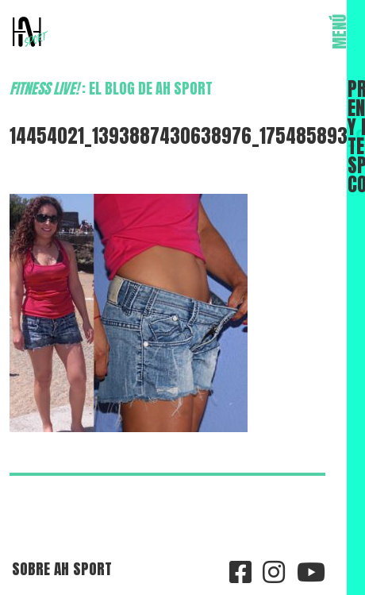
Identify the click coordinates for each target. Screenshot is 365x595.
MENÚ (340, 31)
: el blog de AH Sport (111, 88)
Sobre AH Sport (62, 568)
